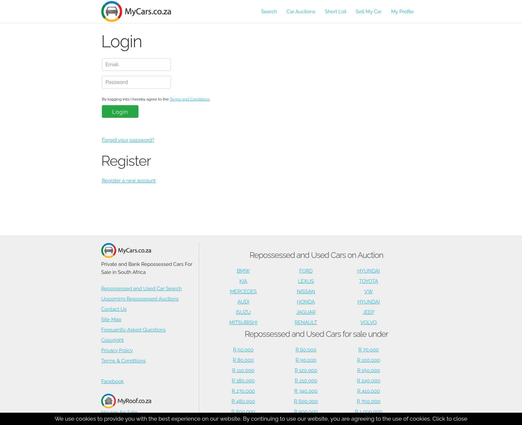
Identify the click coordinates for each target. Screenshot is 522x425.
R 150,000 (368, 370)
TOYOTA (368, 281)
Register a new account (129, 181)
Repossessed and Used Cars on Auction (316, 255)
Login (120, 111)
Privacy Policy (117, 350)
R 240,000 (368, 381)
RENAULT (306, 322)
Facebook (112, 381)
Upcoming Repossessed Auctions (140, 299)
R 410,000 (368, 391)
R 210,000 (306, 381)
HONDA (306, 302)
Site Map (111, 319)
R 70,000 (368, 350)
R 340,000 (306, 391)
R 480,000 (243, 401)
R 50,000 (243, 350)
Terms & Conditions (123, 361)
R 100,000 (368, 360)
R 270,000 (243, 391)
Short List (336, 12)
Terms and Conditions (190, 99)
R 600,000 (306, 401)
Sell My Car (369, 12)
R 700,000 (369, 401)
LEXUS (306, 281)
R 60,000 (306, 350)
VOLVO (369, 322)
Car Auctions (301, 12)
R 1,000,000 (368, 412)
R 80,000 (243, 360)
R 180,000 (243, 381)
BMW (243, 271)
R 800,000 (243, 412)
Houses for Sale (126, 404)
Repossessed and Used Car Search (141, 289)
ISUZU (243, 312)
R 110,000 (243, 370)
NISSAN (306, 292)
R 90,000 (306, 360)
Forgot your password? (128, 140)
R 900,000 (306, 412)
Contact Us (114, 309)
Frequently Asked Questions (133, 330)
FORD (306, 271)
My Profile (402, 12)
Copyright (112, 340)
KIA (243, 281)
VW (368, 292)
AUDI (243, 302)
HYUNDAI (368, 271)
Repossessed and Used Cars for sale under (316, 334)
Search (269, 12)
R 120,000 (306, 370)
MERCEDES (243, 292)
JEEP (369, 312)
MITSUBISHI (243, 322)
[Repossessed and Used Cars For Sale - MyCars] (140, 11)
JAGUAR (306, 312)
